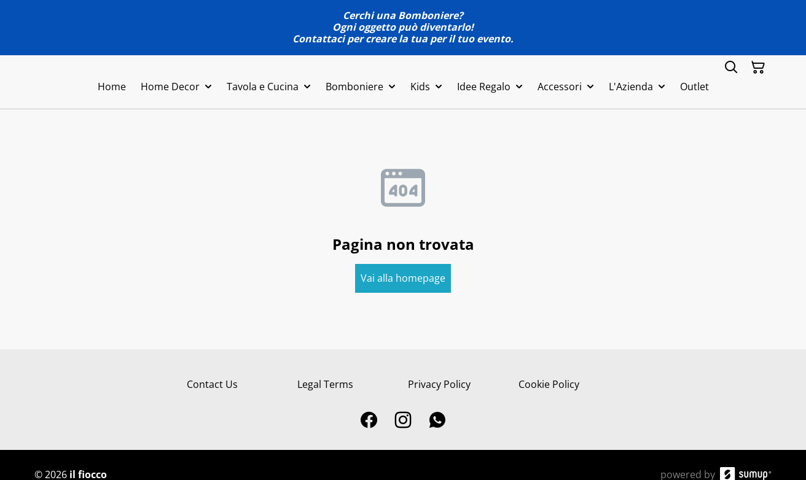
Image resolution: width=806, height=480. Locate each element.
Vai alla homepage (403, 278)
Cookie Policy (548, 384)
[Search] (731, 67)
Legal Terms (325, 384)
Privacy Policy (439, 384)
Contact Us (212, 384)
